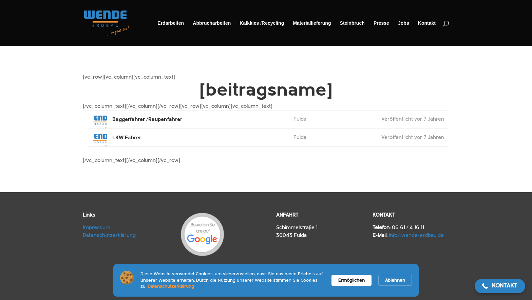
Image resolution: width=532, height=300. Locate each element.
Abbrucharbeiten (212, 23)
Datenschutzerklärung (109, 235)
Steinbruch (352, 23)
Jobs (403, 23)
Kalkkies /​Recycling (262, 23)
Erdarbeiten (170, 23)
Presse (381, 23)
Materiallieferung (312, 23)
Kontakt (427, 23)
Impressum (96, 228)
